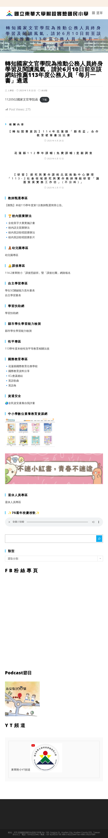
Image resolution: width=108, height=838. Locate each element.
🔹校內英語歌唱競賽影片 (20, 237)
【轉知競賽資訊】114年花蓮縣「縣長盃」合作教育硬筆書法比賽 (54, 133)
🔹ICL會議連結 (14, 376)
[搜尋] (99, 538)
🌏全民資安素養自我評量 (20, 403)
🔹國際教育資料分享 (17, 371)
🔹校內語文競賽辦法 (17, 227)
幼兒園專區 (11, 255)
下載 (44, 99)
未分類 (44, 90)
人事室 (11, 90)
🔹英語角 (10, 385)
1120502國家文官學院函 (21, 99)
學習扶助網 (11, 313)
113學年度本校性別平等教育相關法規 (27, 348)
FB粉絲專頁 (54, 620)
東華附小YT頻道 (36, 770)
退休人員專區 (13, 502)
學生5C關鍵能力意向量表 (20, 290)
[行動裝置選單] (97, 13)
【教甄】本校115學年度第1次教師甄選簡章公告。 (34, 205)
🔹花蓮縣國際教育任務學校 (21, 366)
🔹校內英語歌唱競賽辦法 (20, 232)
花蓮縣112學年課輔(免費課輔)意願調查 (54, 153)
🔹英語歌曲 (12, 380)
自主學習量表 (13, 295)
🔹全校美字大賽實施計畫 (20, 223)
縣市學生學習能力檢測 (18, 331)
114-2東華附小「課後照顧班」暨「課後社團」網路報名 (38, 273)
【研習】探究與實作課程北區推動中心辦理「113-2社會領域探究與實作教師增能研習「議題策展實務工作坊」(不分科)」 (54, 178)
